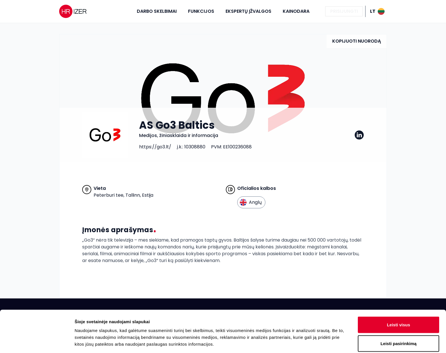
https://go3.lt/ (155, 147)
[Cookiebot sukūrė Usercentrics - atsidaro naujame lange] (37, 342)
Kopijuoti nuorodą (356, 41)
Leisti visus (398, 283)
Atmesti (398, 320)
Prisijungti (344, 11)
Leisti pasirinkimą (399, 301)
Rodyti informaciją (292, 341)
